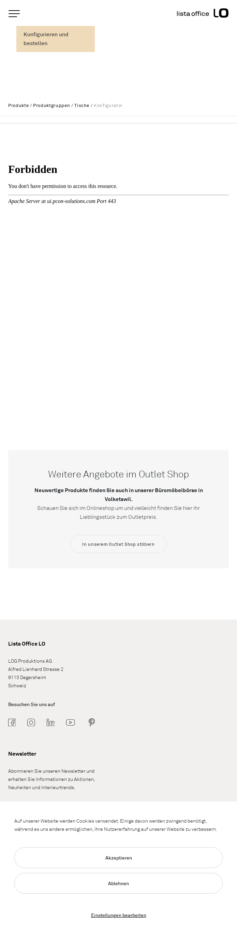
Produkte (18, 105)
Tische (81, 105)
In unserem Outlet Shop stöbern (118, 544)
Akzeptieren (118, 858)
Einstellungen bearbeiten (118, 915)
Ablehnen (118, 883)
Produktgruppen (51, 105)
